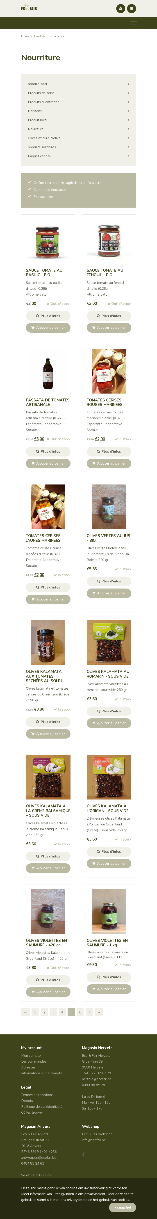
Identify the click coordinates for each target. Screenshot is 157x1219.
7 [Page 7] (89, 1012)
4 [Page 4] (62, 1012)
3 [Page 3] (53, 1012)
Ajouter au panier (48, 327)
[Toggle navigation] (133, 23)
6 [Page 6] (80, 1012)
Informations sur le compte (41, 1073)
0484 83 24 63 (32, 1163)
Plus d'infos (48, 316)
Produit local (37, 120)
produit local (37, 84)
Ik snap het (123, 1207)
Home (25, 36)
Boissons (35, 111)
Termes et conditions (37, 1095)
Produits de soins (41, 93)
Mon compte (31, 1055)
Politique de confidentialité (42, 1106)
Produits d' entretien (43, 102)
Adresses (28, 1067)
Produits (40, 36)
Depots (27, 1100)
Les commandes (33, 1061)
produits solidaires (42, 147)
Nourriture (35, 129)
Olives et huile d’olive (44, 138)
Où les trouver (32, 1112)
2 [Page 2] (44, 1012)
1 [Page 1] (35, 1012)
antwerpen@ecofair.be (38, 1157)
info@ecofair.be (94, 1140)
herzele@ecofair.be (97, 1079)
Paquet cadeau (39, 156)
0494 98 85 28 (93, 1085)
